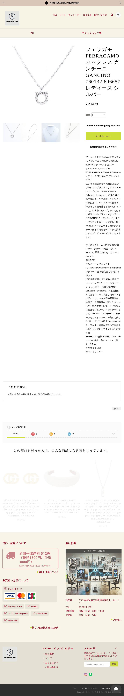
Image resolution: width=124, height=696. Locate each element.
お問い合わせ (100, 15)
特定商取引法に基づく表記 (112, 688)
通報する (116, 409)
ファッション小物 (92, 33)
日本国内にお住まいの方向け (103, 147)
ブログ (62, 15)
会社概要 (87, 15)
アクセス (117, 619)
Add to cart (103, 136)
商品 (55, 15)
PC (32, 33)
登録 (114, 664)
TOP (74, 688)
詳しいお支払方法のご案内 (45, 627)
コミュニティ (74, 15)
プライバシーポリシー (89, 688)
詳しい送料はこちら (48, 572)
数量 (88, 115)
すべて (16, 434)
